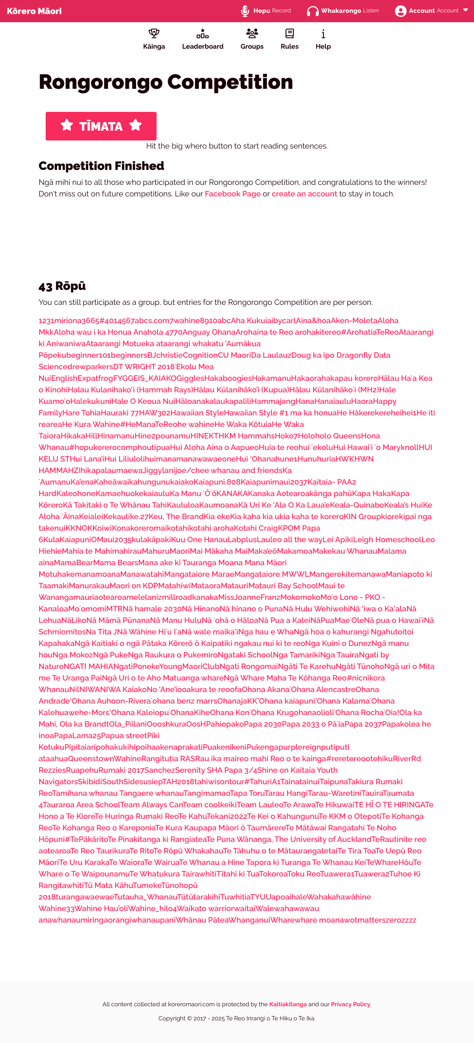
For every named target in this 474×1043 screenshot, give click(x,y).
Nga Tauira (339, 655)
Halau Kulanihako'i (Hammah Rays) (130, 390)
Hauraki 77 (120, 413)
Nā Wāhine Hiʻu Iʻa (149, 632)
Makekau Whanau (344, 551)
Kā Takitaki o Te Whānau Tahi (115, 505)
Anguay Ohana (209, 332)
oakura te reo (206, 689)
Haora (362, 401)
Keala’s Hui (403, 505)
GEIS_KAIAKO (152, 378)
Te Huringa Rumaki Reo (136, 816)
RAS (187, 758)
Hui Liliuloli (125, 459)
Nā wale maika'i (210, 632)
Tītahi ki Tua (237, 874)
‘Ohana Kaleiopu (139, 712)
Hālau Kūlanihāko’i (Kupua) (241, 390)
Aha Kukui (249, 320)
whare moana (319, 920)
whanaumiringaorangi (91, 920)
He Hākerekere (364, 413)
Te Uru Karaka (84, 862)
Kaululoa (183, 505)
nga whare (205, 678)
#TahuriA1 (262, 781)
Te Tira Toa (356, 851)
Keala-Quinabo (357, 505)
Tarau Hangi (286, 793)
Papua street (124, 735)
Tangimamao (206, 793)
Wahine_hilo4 (152, 908)
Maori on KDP (133, 585)
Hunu (307, 459)
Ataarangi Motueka (121, 343)
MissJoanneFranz (249, 597)
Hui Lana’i (87, 459)
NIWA (89, 689)
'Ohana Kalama (342, 701)
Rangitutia (160, 758)
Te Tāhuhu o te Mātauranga (272, 851)
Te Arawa (299, 805)
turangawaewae (84, 897)
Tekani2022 (226, 816)
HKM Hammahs (246, 436)
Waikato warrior (205, 908)
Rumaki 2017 (122, 770)
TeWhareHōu (389, 862)
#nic (354, 678)
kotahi (178, 528)
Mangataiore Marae (199, 574)
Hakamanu (271, 378)
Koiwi (102, 528)
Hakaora (306, 378)
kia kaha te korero (311, 516)
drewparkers (90, 366)
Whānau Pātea (202, 920)
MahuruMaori (166, 551)
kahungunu (149, 482)
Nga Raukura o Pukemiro (173, 655)
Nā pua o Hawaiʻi (394, 620)
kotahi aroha (211, 528)
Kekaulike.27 (125, 516)
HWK (344, 459)
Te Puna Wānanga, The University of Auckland (289, 839)
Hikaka (73, 436)
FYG (120, 378)
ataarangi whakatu (190, 343)
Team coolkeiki (210, 805)
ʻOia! (391, 712)
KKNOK (78, 528)
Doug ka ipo (314, 355)
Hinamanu (115, 436)
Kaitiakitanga (288, 1004)
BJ (151, 355)
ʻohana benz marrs (184, 701)
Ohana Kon (230, 712)
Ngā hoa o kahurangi (332, 632)
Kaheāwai (111, 482)
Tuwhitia (235, 897)
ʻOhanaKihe (189, 712)
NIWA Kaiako (123, 689)
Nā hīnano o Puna (251, 609)
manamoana (97, 574)
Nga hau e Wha (266, 632)
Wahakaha (326, 897)
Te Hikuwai (334, 805)
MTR (114, 609)
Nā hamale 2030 (152, 609)
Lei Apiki (338, 539)
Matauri (234, 585)
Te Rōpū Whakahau (188, 851)
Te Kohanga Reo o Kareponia (103, 828)
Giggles (190, 378)
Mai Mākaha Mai (219, 551)
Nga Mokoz (72, 655)
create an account (304, 194)
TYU (257, 897)
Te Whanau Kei (339, 862)
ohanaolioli (314, 712)
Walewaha (274, 908)
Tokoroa (273, 874)
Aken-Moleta (354, 320)
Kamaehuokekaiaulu (133, 493)
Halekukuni (90, 401)
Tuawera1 (337, 874)
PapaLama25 (77, 735)
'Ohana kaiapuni (286, 701)
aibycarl (281, 320)
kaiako (182, 482)
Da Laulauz (271, 355)
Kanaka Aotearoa (278, 493)
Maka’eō (262, 551)
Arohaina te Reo (265, 332)
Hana (304, 401)
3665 (90, 320)
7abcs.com (150, 320)
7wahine (184, 320)
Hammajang (273, 401)
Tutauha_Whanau (145, 897)
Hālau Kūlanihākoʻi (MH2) (334, 390)
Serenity (191, 770)
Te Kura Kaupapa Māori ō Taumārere (220, 828)
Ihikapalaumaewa (110, 470)
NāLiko (73, 620)
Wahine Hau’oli (101, 908)
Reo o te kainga (298, 758)
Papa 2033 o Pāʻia (313, 724)
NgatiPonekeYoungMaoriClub (166, 666)
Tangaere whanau (151, 793)
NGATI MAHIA (88, 666)
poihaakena (157, 747)
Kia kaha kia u (254, 516)
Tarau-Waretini (334, 793)
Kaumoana (218, 505)
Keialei (91, 516)
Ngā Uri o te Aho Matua (144, 678)
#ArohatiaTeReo (369, 332)
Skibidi (90, 781)
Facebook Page (233, 194)
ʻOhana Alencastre (322, 689)
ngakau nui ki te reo (269, 643)
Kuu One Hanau (199, 539)
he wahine (196, 424)
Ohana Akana (266, 689)
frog (105, 378)
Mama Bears (115, 562)
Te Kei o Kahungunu (283, 816)
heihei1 (403, 413)
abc (224, 320)
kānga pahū (330, 493)
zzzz (409, 920)
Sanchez (159, 770)
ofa (235, 689)
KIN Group (362, 516)
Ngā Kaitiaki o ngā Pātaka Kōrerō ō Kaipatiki (154, 643)
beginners (129, 355)
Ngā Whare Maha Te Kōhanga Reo (285, 678)
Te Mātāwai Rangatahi (325, 828)
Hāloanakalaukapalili (213, 401)
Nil (74, 689)
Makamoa (294, 551)
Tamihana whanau (85, 793)
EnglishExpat (74, 378)
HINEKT (204, 436)
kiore (390, 516)
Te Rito (141, 851)
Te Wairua (161, 862)
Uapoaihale (286, 897)
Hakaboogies (228, 378)
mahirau (127, 551)
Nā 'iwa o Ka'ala (378, 609)
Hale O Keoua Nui (143, 401)
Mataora (206, 585)
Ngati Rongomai (248, 666)
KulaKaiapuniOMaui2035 (87, 539)
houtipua (153, 447)
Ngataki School (245, 655)
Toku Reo (303, 874)
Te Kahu (192, 816)
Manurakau (89, 585)
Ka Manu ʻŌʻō (193, 493)
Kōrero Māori (34, 11)
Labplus (241, 539)
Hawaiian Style (197, 413)
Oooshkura (166, 724)
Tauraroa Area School (81, 805)
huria (326, 459)
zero (393, 920)
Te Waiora (126, 862)
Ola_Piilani (128, 724)
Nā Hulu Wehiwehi (316, 609)
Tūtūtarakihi (198, 897)
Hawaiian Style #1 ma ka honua (280, 413)
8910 (209, 320)
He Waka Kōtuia (243, 424)
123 (45, 320)
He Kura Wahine (91, 424)
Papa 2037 (363, 724)
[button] (465, 10)
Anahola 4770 (157, 332)
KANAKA (232, 493)
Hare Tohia (81, 413)
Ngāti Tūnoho (360, 666)
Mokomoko (300, 597)
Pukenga (263, 747)
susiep (151, 781)
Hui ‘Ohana (256, 459)
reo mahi (253, 758)
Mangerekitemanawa (347, 574)
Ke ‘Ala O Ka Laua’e (296, 505)
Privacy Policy (350, 1004)
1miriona (66, 320)
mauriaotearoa (100, 597)
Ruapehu (82, 770)
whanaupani (153, 920)
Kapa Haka (371, 493)
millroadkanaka (190, 597)
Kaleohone (76, 493)
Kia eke (217, 516)
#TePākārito (86, 839)
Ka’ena (82, 482)
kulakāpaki (151, 539)
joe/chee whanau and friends (228, 470)
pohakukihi (115, 747)
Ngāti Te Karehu (306, 666)
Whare (282, 920)
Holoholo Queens (329, 436)
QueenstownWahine (104, 758)
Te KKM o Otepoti (350, 816)
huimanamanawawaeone (190, 459)
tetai (329, 851)
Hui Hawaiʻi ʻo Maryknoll (376, 447)
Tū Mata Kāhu (108, 885)
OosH (196, 724)
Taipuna (333, 781)
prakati (190, 747)
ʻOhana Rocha (359, 712)
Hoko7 (286, 436)
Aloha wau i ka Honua (94, 332)
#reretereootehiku (359, 758)
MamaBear (73, 562)
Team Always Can (151, 805)
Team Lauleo (260, 805)
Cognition (200, 355)
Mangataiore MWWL (271, 574)
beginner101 (88, 355)
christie (169, 355)
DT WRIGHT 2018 (143, 366)
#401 (108, 320)
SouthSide (121, 781)
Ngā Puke (110, 655)
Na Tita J (101, 632)
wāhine (358, 897)
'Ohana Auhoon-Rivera (110, 701)
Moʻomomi (87, 609)
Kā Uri (250, 505)
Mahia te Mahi (87, 551)
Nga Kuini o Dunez (338, 643)
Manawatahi (142, 574)
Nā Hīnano (200, 609)
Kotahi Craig (256, 528)
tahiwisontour (219, 781)
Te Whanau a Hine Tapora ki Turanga (245, 862)
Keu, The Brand (176, 516)
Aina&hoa (313, 320)
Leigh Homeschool (387, 539)
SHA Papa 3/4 (232, 770)
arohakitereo (318, 332)
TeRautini (388, 839)
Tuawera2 (371, 874)
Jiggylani (158, 470)
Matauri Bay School (283, 585)
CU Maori (234, 355)
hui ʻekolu (316, 447)
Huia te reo (279, 447)
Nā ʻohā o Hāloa (229, 620)
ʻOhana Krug (272, 712)
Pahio (216, 724)
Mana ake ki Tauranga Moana (191, 562)
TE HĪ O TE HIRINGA (389, 805)
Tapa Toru (247, 793)
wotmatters (365, 920)
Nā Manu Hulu (176, 620)
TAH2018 (178, 781)
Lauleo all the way (290, 539)
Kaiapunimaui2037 (274, 482)
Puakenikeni (225, 747)
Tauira (372, 793)
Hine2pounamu (163, 436)
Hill (91, 436)
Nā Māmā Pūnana (118, 620)
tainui (310, 781)
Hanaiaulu (332, 401)
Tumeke (147, 885)
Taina (290, 781)
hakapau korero (349, 378)
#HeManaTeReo (148, 424)
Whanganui (249, 920)
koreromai (148, 528)
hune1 (286, 459)
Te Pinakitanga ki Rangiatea (157, 839)
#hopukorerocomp (103, 447)
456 (124, 320)
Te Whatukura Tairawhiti (172, 874)
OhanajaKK (237, 701)
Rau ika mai (215, 758)
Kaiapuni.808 (217, 482)
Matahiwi (174, 585)
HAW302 (155, 413)
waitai (244, 908)
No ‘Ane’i (162, 689)
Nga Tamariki (296, 655)
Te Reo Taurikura (99, 851)
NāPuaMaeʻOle (337, 620)
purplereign (299, 747)
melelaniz (144, 597)
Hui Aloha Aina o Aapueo (214, 447)
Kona (121, 528)
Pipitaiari (80, 747)
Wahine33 (57, 908)
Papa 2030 (263, 724)
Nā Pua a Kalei (284, 620)
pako (235, 724)
